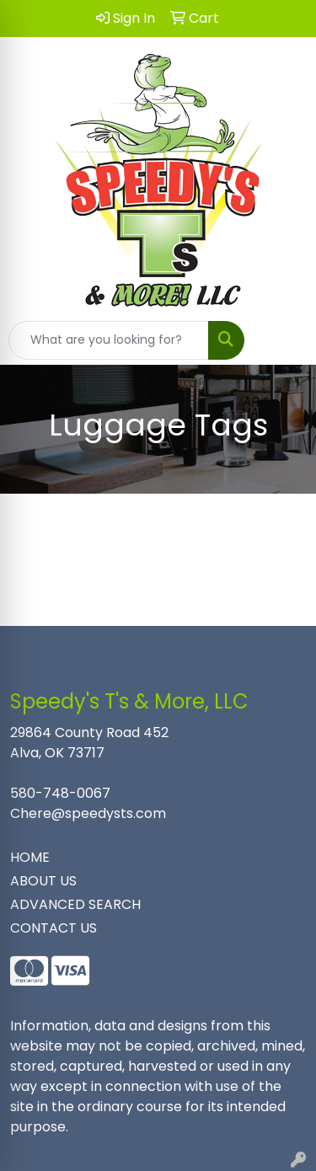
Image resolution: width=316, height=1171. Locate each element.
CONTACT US (53, 928)
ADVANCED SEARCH (75, 904)
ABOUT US (43, 880)
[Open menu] (282, 340)
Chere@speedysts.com (88, 813)
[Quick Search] (108, 340)
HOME (30, 857)
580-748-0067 (60, 793)
